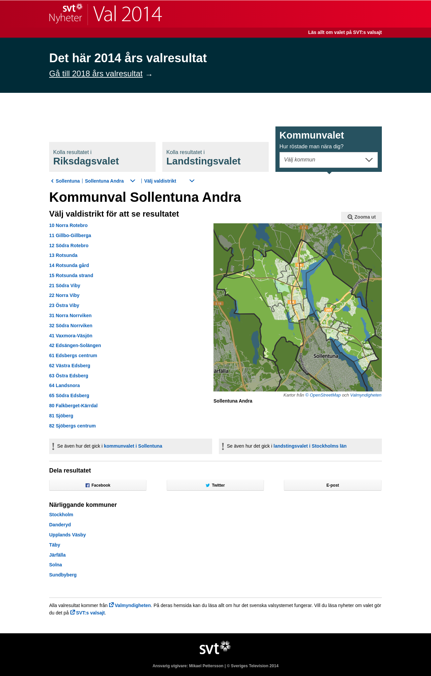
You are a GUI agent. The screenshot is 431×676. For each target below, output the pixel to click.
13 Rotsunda (63, 255)
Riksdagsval (86, 157)
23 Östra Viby (64, 305)
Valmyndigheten (366, 395)
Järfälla (57, 555)
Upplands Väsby (67, 534)
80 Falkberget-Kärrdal (73, 405)
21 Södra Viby (64, 285)
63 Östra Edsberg (68, 375)
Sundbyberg (63, 574)
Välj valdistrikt (160, 181)
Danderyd (60, 524)
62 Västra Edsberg (69, 365)
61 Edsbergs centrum (73, 355)
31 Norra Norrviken (70, 315)
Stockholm (61, 514)
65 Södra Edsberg (69, 395)
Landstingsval (203, 157)
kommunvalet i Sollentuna (133, 446)
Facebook (98, 485)
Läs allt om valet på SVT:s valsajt (345, 32)
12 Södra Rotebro (69, 245)
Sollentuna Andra (104, 181)
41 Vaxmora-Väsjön (70, 335)
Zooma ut (361, 217)
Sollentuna (68, 181)
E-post (333, 485)
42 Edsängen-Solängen (75, 345)
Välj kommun (299, 159)
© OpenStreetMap (323, 395)
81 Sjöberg (61, 415)
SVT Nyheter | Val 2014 (105, 14)
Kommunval (311, 139)
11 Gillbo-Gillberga (70, 235)
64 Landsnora (64, 385)
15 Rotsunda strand (71, 275)
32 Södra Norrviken (70, 325)
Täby (54, 545)
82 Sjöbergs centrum (72, 425)
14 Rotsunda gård (69, 265)
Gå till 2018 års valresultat (95, 73)
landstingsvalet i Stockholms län (309, 446)
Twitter (215, 485)
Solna (55, 564)
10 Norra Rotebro (68, 225)
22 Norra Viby (64, 295)
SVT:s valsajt (90, 612)
